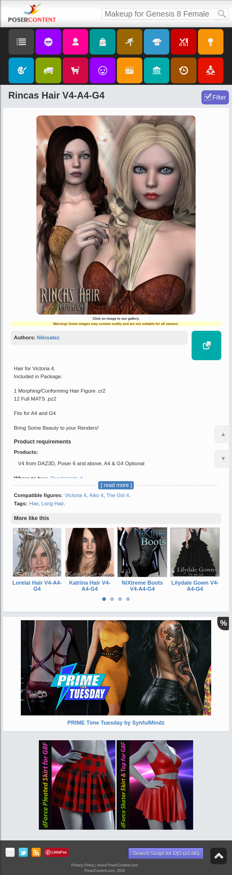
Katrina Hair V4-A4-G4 (89, 586)
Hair (34, 504)
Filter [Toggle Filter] (219, 97)
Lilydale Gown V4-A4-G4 (195, 586)
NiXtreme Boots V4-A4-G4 (142, 586)
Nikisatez (48, 338)
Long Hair (52, 504)
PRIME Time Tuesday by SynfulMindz (115, 723)
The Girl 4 (117, 495)
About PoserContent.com (117, 865)
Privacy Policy (82, 865)
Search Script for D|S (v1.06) (166, 853)
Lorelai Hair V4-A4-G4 (37, 586)
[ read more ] (116, 485)
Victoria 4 (76, 495)
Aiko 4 (96, 495)
